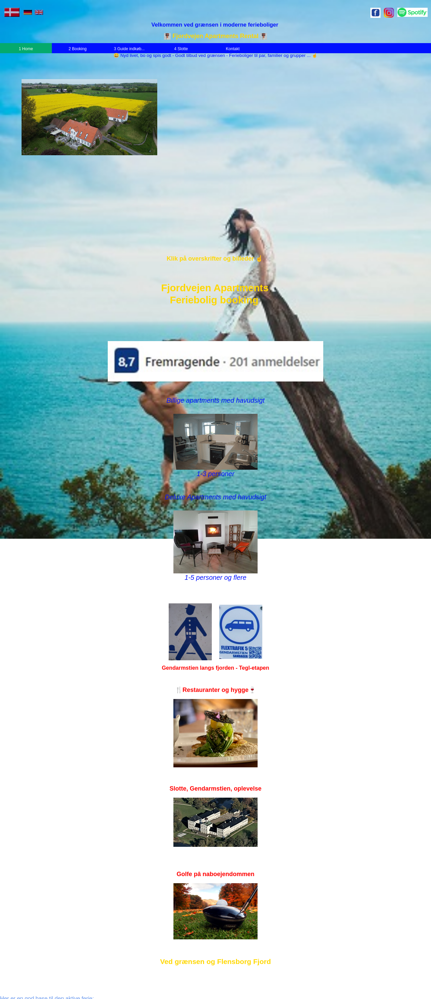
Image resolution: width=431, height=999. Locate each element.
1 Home (26, 48)
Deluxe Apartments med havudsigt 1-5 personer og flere (215, 537)
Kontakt (233, 48)
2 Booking (78, 48)
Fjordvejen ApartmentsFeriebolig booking (214, 293)
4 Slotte (181, 48)
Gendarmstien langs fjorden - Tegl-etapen (215, 668)
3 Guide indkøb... (129, 48)
